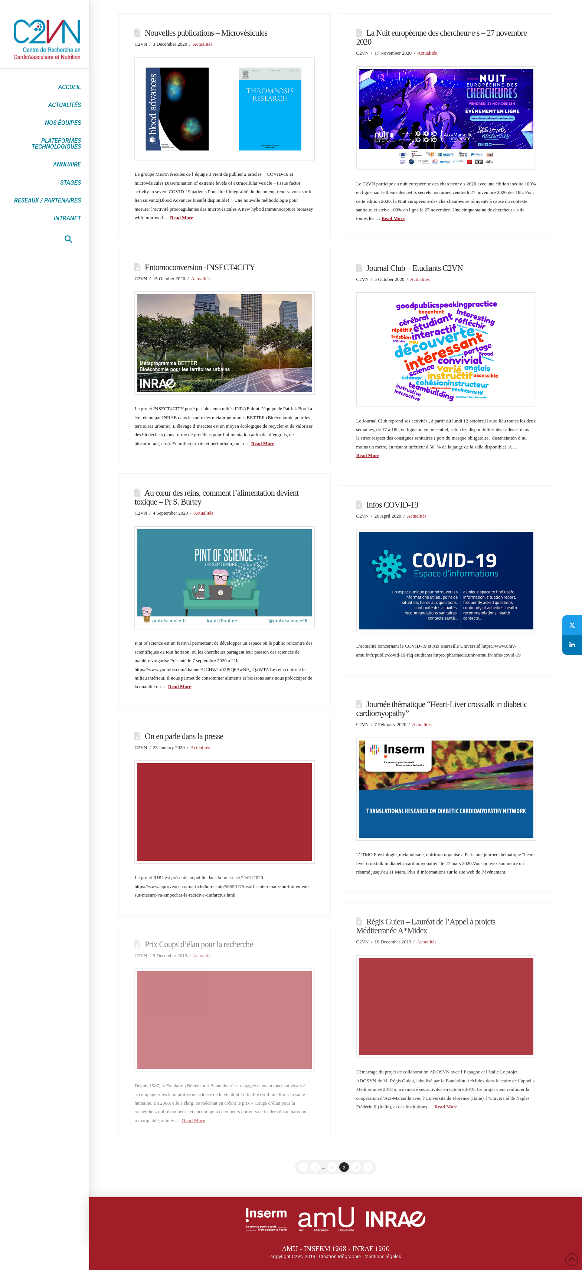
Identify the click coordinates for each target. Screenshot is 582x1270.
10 (356, 1167)
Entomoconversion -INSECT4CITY (200, 267)
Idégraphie (349, 1256)
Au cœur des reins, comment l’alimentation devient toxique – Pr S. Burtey (216, 497)
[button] (68, 239)
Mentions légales (382, 1256)
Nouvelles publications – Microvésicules (206, 33)
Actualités (202, 44)
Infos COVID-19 (392, 504)
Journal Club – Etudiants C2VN (414, 268)
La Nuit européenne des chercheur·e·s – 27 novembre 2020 (441, 37)
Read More (181, 217)
